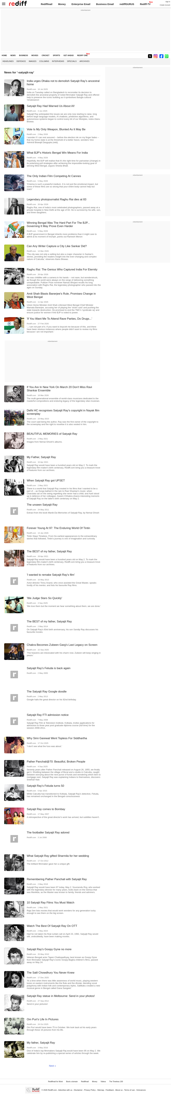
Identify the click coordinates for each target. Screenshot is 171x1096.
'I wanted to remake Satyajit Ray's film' (51, 574)
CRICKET (45, 55)
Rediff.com (52, 1090)
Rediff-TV (145, 4)
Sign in (167, 2)
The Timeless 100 (116, 1081)
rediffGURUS (127, 4)
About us (119, 1090)
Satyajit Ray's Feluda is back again (48, 668)
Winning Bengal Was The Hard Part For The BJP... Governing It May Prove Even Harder (58, 224)
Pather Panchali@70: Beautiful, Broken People (56, 761)
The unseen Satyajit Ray (42, 504)
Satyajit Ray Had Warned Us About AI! (51, 106)
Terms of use (129, 1090)
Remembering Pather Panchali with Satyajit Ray (57, 879)
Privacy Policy (90, 1090)
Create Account (165, 5)
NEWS (13, 55)
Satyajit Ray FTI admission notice (48, 714)
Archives (84, 61)
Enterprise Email (80, 4)
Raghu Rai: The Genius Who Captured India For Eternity (62, 269)
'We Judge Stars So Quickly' (44, 598)
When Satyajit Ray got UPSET (46, 480)
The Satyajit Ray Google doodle (47, 691)
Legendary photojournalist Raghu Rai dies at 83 (56, 199)
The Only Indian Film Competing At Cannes (54, 176)
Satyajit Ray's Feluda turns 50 (45, 785)
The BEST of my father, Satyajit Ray (49, 551)
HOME (4, 55)
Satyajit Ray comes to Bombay (46, 809)
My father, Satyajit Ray (41, 1042)
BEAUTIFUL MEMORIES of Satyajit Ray (52, 433)
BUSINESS (23, 55)
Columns (44, 61)
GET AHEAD (68, 55)
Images (32, 61)
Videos (103, 1081)
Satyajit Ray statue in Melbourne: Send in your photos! (61, 996)
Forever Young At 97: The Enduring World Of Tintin (58, 528)
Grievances (141, 1090)
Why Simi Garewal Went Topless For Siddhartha (57, 738)
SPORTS (56, 55)
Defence (21, 61)
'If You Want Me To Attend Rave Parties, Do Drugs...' (59, 318)
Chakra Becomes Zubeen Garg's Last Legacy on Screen (62, 644)
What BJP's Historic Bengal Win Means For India (57, 152)
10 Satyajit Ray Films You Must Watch (50, 902)
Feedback (110, 1090)
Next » (52, 1065)
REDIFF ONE (82, 55)
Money (62, 4)
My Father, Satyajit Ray (41, 457)
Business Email (105, 4)
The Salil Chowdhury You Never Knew (50, 972)
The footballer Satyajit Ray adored (48, 832)
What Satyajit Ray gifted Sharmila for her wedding (58, 855)
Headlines (8, 61)
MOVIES (34, 55)
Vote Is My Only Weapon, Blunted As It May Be (56, 129)
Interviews (58, 61)
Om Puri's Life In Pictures (42, 1019)
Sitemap (100, 1090)
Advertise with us (65, 1090)
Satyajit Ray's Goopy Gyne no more (49, 949)
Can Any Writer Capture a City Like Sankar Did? (57, 246)
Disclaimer (78, 1090)
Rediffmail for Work (55, 1081)
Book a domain (72, 1081)
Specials (71, 61)
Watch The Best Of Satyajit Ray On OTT (52, 926)
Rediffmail (46, 4)
